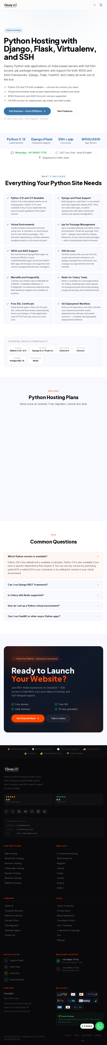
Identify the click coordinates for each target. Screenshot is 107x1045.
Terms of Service (65, 906)
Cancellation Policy (65, 920)
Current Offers (11, 920)
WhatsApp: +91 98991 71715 (29, 153)
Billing (98, 1035)
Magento (60, 863)
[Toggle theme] (94, 5)
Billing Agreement (65, 915)
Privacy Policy (63, 911)
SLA (58, 935)
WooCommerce (64, 858)
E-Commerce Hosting (67, 853)
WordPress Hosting (13, 858)
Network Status (14, 979)
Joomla (60, 868)
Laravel (60, 878)
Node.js (60, 883)
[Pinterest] (44, 811)
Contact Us (9, 935)
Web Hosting (10, 853)
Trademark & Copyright (68, 930)
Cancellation (87, 1035)
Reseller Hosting (12, 873)
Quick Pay (11, 973)
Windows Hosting (12, 878)
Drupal (59, 873)
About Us (9, 906)
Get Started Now (28, 718)
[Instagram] (31, 811)
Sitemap (60, 940)
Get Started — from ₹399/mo (27, 111)
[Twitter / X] (12, 811)
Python (60, 888)
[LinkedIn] (38, 811)
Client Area (12, 967)
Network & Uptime (13, 915)
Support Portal (13, 960)
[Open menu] (101, 5)
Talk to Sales (58, 718)
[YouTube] (25, 811)
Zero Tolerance (64, 925)
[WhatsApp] (6, 811)
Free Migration (11, 925)
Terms (76, 1035)
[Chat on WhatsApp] (99, 1026)
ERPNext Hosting (12, 883)
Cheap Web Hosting (14, 868)
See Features (64, 111)
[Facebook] (19, 811)
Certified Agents (12, 930)
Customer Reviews (13, 911)
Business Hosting (12, 863)
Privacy (68, 1035)
